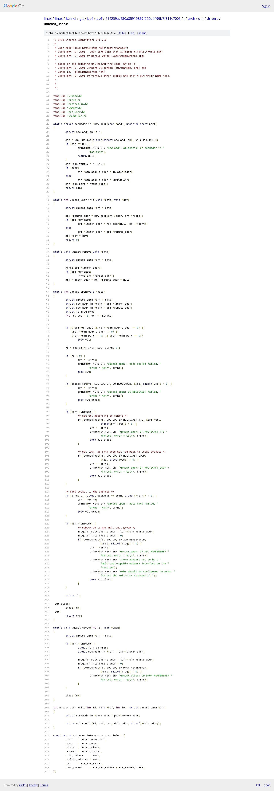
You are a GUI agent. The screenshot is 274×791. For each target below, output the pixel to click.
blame (142, 33)
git (81, 18)
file (122, 33)
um (201, 18)
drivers (212, 18)
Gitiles (23, 785)
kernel (71, 18)
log (131, 33)
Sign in (266, 6)
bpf (90, 18)
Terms (44, 785)
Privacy (33, 785)
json (267, 785)
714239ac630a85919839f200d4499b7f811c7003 (143, 18)
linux (48, 18)
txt (258, 785)
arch (191, 18)
